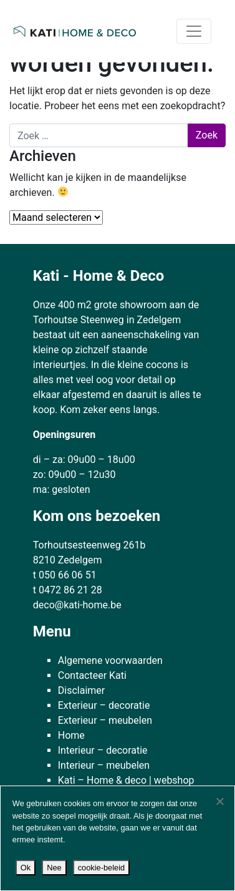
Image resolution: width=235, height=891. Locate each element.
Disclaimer (81, 690)
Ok (26, 867)
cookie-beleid (101, 867)
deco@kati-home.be (77, 605)
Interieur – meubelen (104, 765)
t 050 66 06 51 (65, 575)
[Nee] (219, 801)
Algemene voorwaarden (110, 660)
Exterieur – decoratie (104, 705)
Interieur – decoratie (103, 750)
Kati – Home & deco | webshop (126, 780)
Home (71, 735)
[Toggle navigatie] (193, 31)
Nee (54, 867)
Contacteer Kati (92, 675)
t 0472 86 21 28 (67, 590)
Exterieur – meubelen (105, 720)
